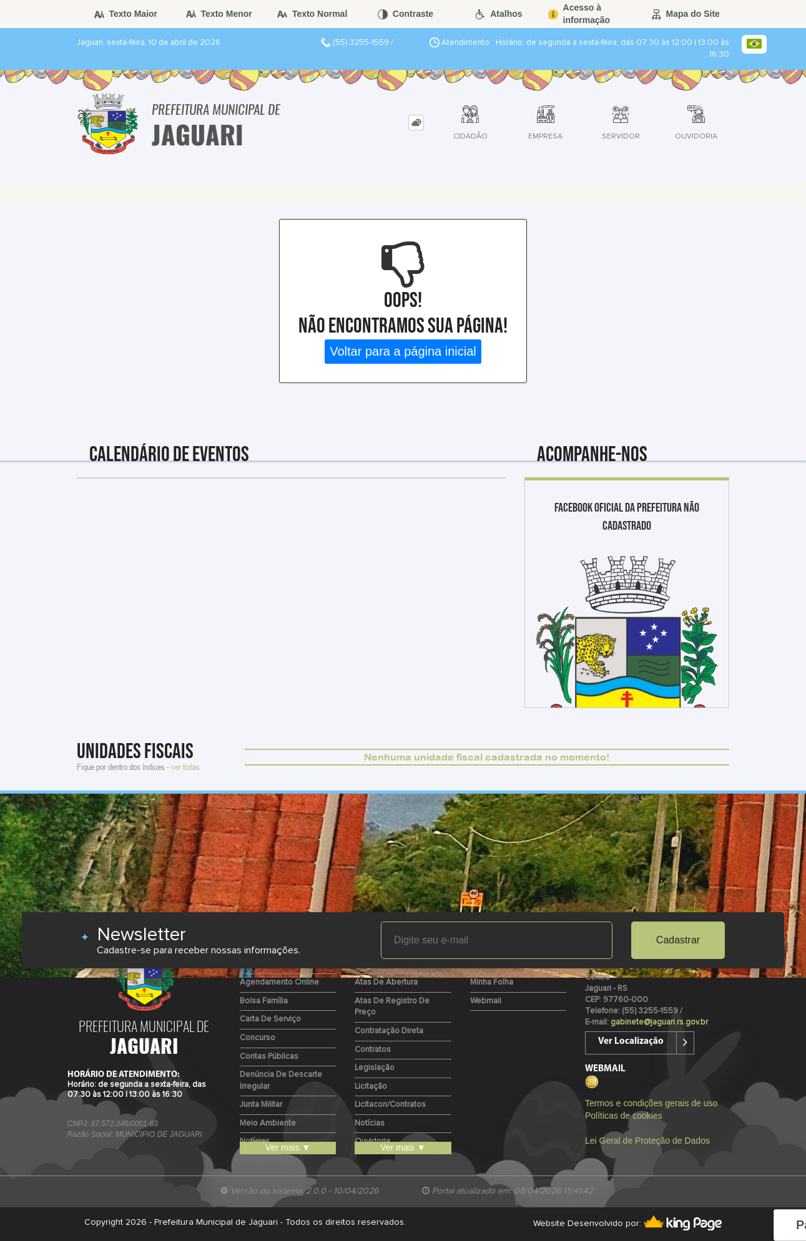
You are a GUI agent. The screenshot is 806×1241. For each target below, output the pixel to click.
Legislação (375, 1068)
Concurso (257, 1038)
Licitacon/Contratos (390, 1105)
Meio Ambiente (268, 1123)
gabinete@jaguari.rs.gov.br (659, 1022)
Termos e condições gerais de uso (651, 1103)
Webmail (485, 1001)
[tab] (416, 122)
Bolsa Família (264, 1001)
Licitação (371, 1087)
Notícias (370, 1123)
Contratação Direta (389, 1031)
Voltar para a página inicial (403, 351)
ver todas (185, 766)
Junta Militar (261, 1105)
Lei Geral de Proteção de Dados (647, 1141)
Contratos (373, 1050)
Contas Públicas (269, 1057)
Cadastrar (678, 940)
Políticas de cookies (623, 1116)
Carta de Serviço (270, 1019)
